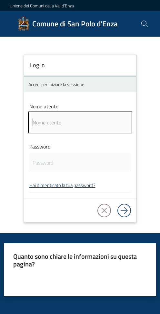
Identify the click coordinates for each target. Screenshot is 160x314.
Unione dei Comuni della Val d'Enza (42, 5)
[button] (144, 24)
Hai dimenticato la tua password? (62, 185)
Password (39, 146)
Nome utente (43, 106)
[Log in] (124, 210)
